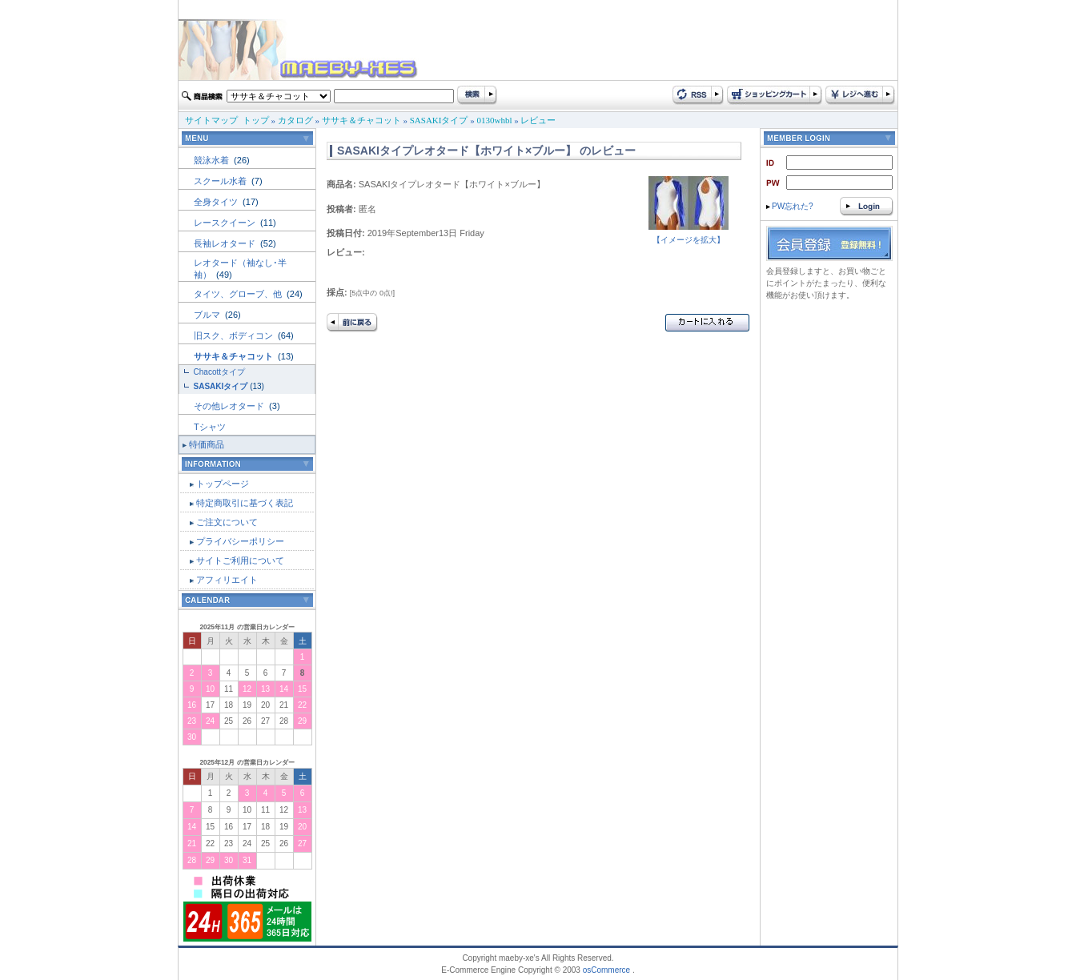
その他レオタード (230, 406)
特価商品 (206, 444)
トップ (256, 120)
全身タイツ (217, 202)
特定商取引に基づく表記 (244, 503)
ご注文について (227, 522)
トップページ (222, 483)
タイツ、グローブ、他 (239, 294)
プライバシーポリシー (240, 541)
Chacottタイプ (219, 372)
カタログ (295, 120)
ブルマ (208, 314)
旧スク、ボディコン (234, 335)
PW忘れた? (789, 206)
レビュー (538, 120)
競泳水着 (212, 160)
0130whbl (494, 120)
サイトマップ (211, 120)
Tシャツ (210, 427)
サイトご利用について (240, 560)
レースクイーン (226, 222)
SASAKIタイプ (439, 120)
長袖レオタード (226, 243)
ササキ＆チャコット (361, 120)
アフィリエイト (227, 579)
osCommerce (606, 970)
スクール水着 (221, 181)
